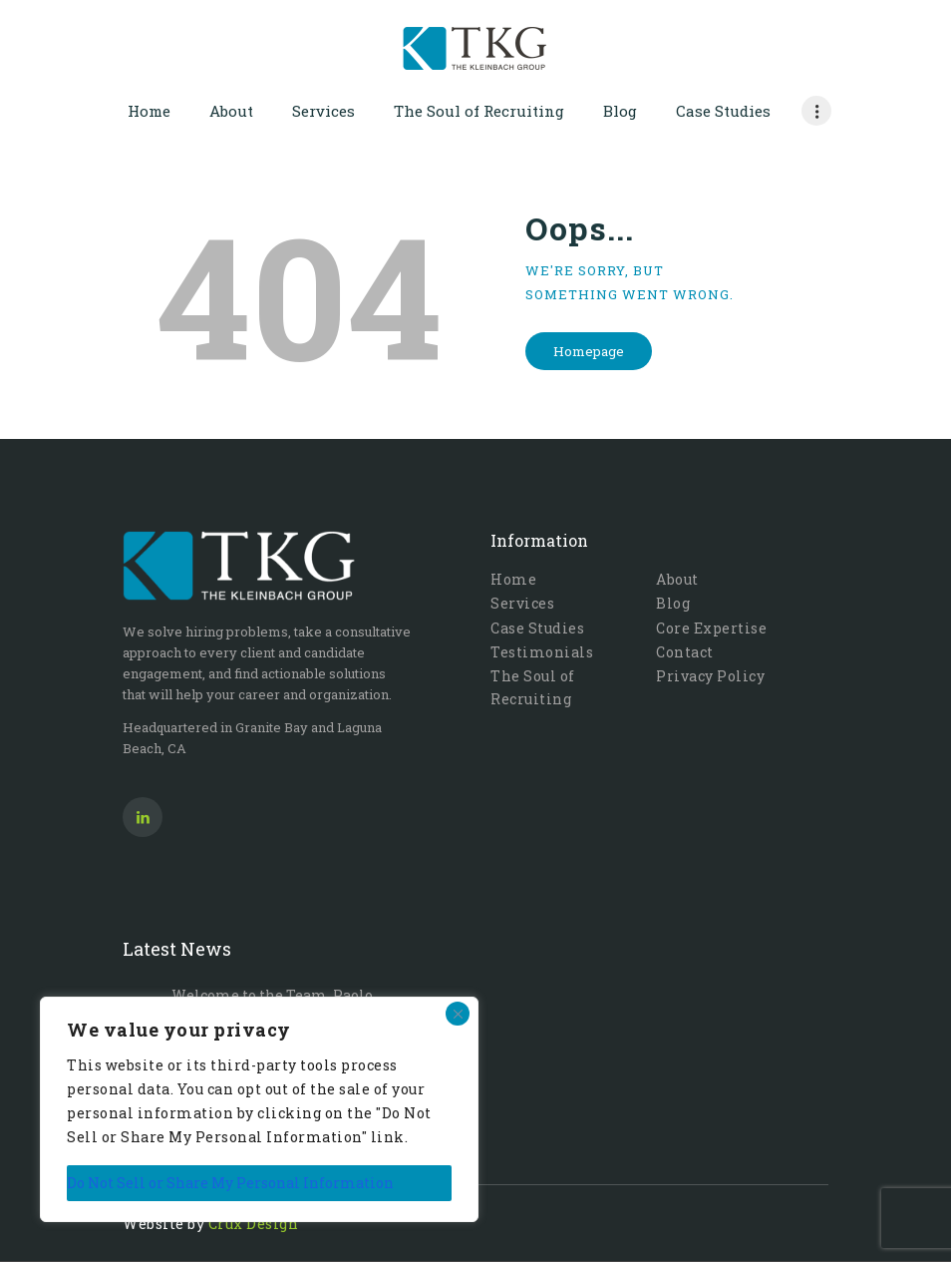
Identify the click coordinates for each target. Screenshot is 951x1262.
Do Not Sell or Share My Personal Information (230, 1182)
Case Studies (537, 628)
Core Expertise (711, 628)
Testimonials (541, 651)
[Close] (458, 1014)
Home (513, 579)
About (677, 579)
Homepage (588, 351)
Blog (673, 603)
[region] (259, 1109)
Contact (685, 651)
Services (522, 603)
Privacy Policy (710, 675)
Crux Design (253, 1223)
